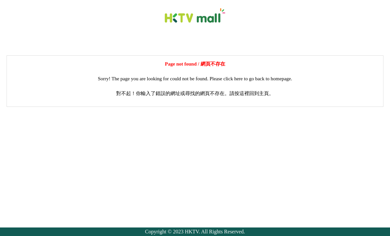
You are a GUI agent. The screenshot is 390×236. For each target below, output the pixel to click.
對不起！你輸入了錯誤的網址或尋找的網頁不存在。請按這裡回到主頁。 (195, 93)
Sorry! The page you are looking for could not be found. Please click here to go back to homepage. (195, 78)
